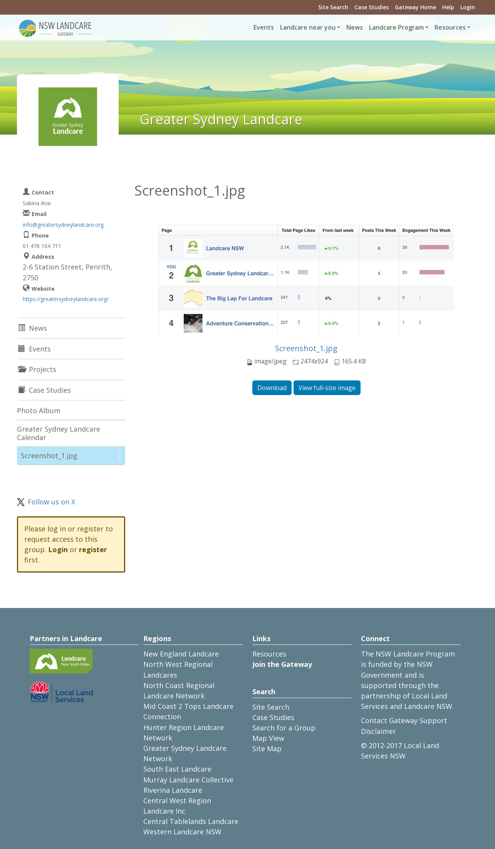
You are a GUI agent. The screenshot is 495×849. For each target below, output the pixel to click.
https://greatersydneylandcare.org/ (66, 299)
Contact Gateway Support (404, 720)
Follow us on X (51, 501)
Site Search (333, 7)
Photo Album (38, 410)
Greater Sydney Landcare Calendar (58, 433)
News (354, 27)
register (93, 549)
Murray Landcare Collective (188, 779)
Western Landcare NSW (182, 831)
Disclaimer (378, 731)
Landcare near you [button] (308, 27)
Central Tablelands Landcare (190, 821)
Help (448, 7)
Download (272, 387)
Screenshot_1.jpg (306, 348)
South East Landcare (177, 769)
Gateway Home (415, 7)
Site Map (267, 748)
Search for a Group (283, 727)
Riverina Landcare (172, 790)
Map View (268, 738)
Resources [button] (450, 27)
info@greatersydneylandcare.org (63, 224)
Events (263, 27)
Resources (269, 653)
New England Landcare (181, 653)
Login (467, 7)
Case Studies (371, 7)
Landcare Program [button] (396, 27)
